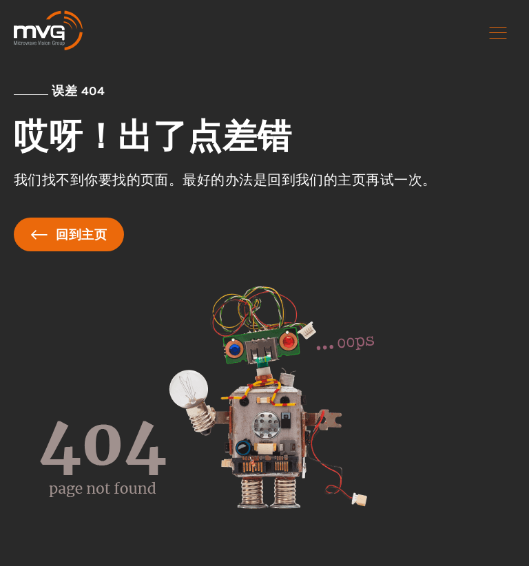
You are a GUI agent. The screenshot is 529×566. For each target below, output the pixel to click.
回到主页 (69, 234)
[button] (498, 33)
